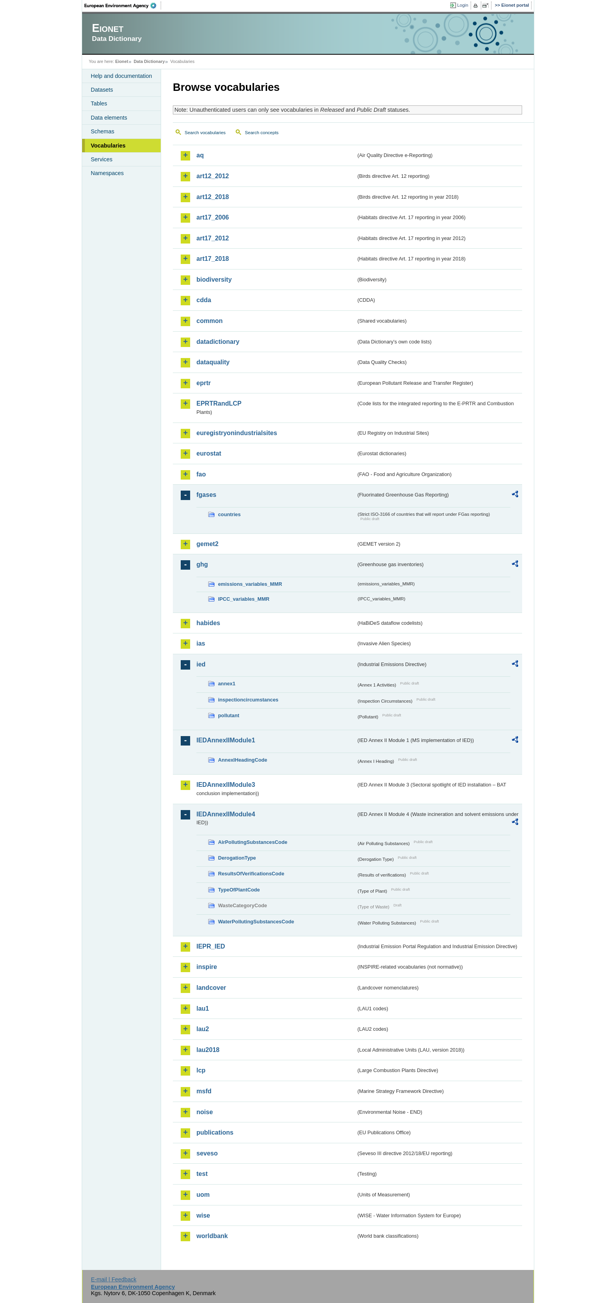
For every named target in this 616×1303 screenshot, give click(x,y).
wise (203, 1215)
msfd (203, 1091)
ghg (202, 564)
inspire (206, 966)
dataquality (212, 362)
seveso (207, 1153)
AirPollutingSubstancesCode (252, 842)
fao (201, 474)
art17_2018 (212, 258)
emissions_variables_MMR (250, 584)
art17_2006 (212, 217)
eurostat (208, 453)
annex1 (226, 684)
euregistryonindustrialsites (236, 433)
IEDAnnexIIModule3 (225, 784)
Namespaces (107, 173)
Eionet (121, 61)
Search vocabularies (205, 132)
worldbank (212, 1236)
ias (200, 643)
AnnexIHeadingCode (242, 760)
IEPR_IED (210, 946)
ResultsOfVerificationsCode (251, 874)
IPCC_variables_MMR (244, 599)
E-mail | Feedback (113, 1279)
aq (200, 155)
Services (101, 159)
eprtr (203, 383)
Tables (99, 103)
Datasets (102, 90)
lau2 (202, 1029)
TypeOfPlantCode (239, 890)
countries (229, 514)
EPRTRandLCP (219, 403)
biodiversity (214, 279)
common (209, 320)
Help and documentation (121, 76)
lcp (200, 1070)
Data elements (109, 117)
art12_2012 (212, 176)
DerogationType (237, 858)
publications (214, 1132)
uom (203, 1194)
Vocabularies (108, 145)
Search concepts (262, 132)
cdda (203, 300)
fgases (206, 494)
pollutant (228, 715)
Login (462, 5)
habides (208, 623)
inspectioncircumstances (248, 700)
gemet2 (207, 544)
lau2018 (208, 1049)
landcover (211, 987)
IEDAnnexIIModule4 (225, 814)
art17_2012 (212, 238)
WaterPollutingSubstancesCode (256, 922)
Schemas (102, 131)
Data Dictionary (149, 61)
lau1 (202, 1008)
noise (204, 1112)
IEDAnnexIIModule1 (225, 740)
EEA (122, 5)
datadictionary (217, 341)
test (201, 1173)
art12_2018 (212, 197)
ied (200, 664)
